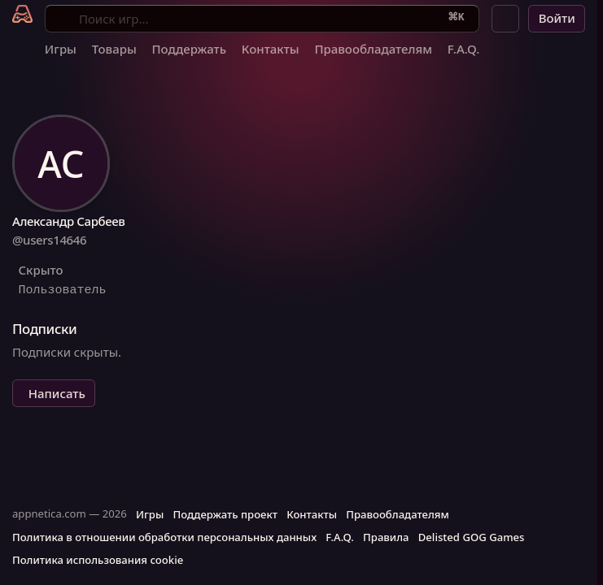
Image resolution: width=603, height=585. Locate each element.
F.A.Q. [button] (340, 537)
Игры (60, 49)
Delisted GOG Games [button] (471, 537)
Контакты (270, 49)
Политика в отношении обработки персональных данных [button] (164, 537)
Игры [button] (150, 514)
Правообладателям (373, 49)
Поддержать (188, 49)
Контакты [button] (311, 514)
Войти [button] (557, 18)
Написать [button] (56, 393)
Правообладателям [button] (397, 514)
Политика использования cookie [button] (97, 559)
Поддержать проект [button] (225, 514)
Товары (114, 49)
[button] (505, 18)
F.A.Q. (464, 49)
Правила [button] (386, 537)
